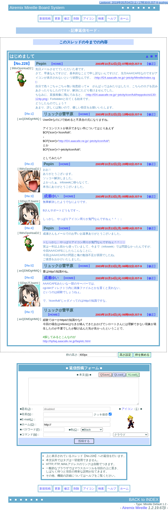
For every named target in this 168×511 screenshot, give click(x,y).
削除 (76, 18)
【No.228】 (22, 63)
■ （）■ (130, 409)
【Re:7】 (29, 312)
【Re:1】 (29, 113)
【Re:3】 (29, 196)
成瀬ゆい (51, 196)
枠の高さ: (91, 354)
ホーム (124, 18)
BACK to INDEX (144, 500)
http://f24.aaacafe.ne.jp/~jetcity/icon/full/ (83, 141)
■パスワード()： (31, 429)
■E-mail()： (28, 419)
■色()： (74, 430)
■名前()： (27, 414)
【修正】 (151, 63)
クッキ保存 (103, 415)
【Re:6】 (29, 277)
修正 (67, 18)
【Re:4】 (29, 228)
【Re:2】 (29, 164)
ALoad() (134, 375)
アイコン (88, 18)
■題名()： (26, 409)
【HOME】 (57, 63)
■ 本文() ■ (84, 375)
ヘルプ (112, 18)
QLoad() (120, 375)
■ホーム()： (28, 424)
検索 (101, 18)
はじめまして (22, 56)
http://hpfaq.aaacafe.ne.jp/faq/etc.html (67, 341)
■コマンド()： (30, 435)
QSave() (106, 375)
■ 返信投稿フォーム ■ (84, 368)
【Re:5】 (29, 265)
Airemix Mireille (134, 508)
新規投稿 (45, 18)
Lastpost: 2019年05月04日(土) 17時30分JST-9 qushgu (133, 2)
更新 (57, 18)
